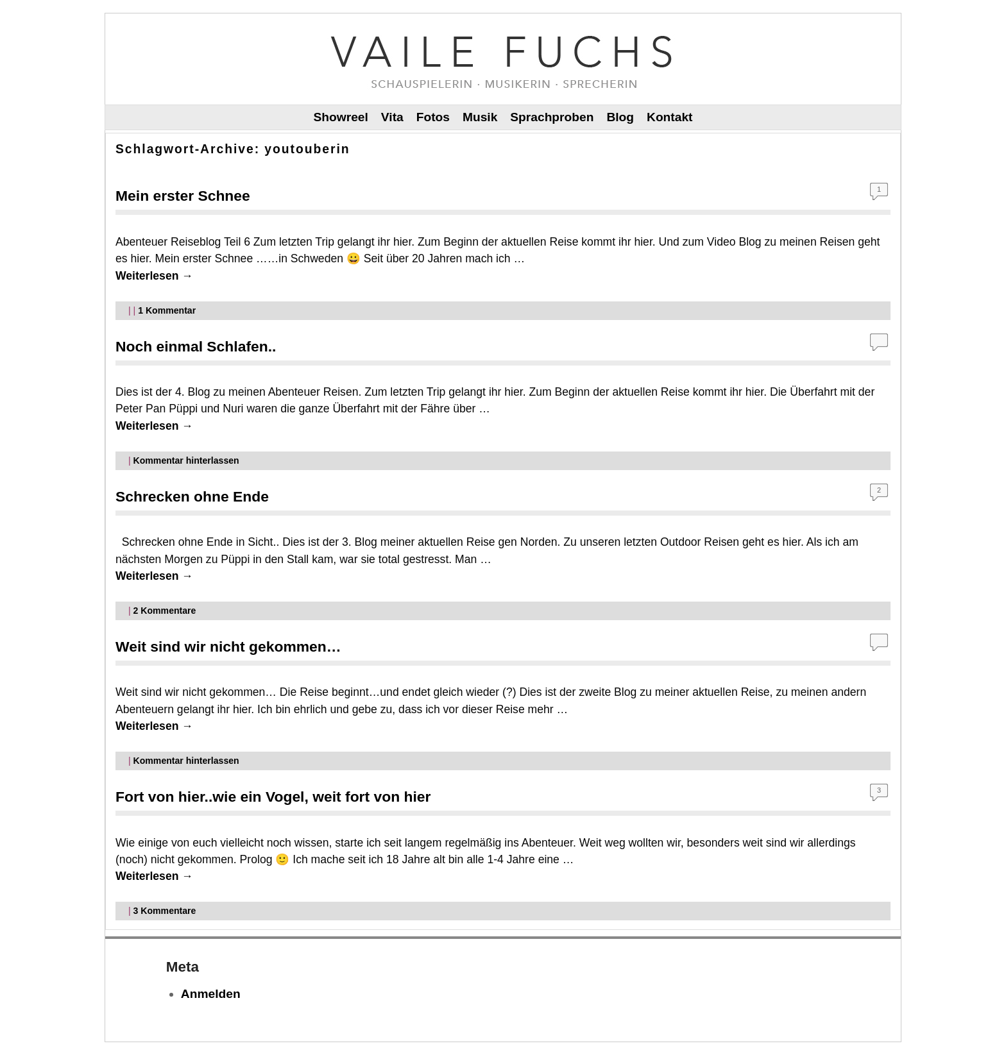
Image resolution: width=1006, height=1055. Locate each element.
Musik (480, 117)
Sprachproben (551, 117)
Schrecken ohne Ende (192, 496)
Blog (620, 117)
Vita (392, 117)
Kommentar (167, 310)
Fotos (433, 117)
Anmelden (211, 993)
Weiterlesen (154, 275)
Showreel (341, 117)
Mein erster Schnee (182, 195)
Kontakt (669, 117)
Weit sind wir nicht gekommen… (228, 646)
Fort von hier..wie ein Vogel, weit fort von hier (273, 796)
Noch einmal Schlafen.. (195, 346)
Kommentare (164, 610)
